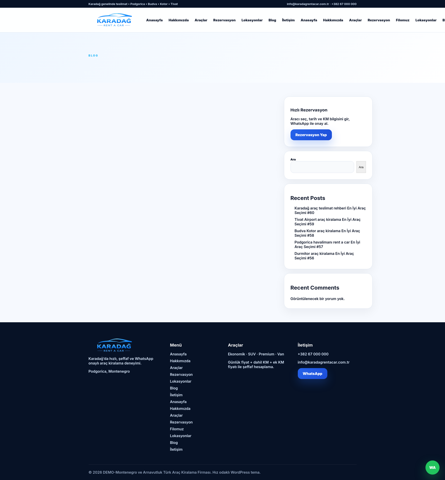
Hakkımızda (179, 20)
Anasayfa (154, 20)
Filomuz (403, 20)
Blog (272, 20)
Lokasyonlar (252, 20)
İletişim (288, 20)
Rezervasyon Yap (311, 135)
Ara (293, 159)
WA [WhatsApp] (432, 467)
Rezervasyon (224, 20)
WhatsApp (312, 373)
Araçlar (201, 20)
